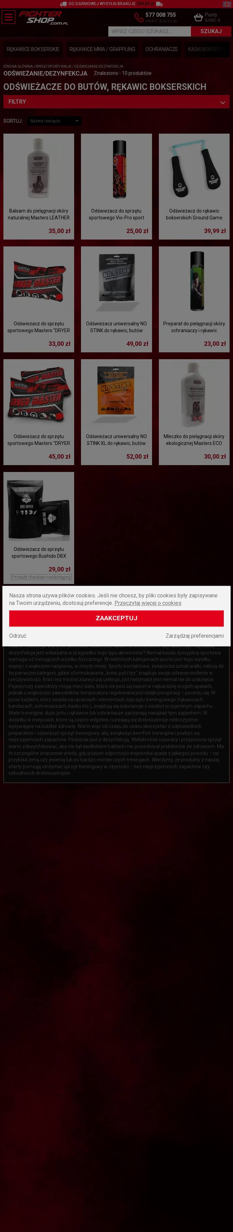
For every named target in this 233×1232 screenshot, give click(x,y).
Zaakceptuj (116, 618)
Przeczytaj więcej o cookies (147, 603)
